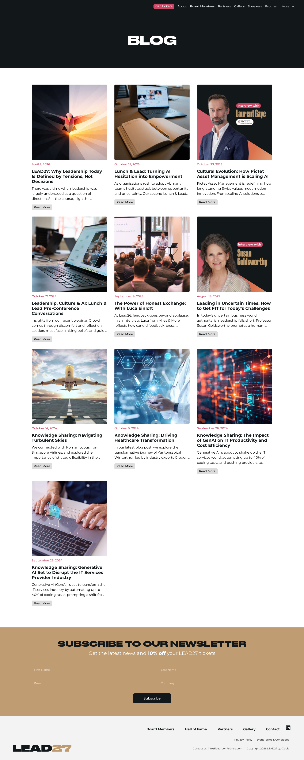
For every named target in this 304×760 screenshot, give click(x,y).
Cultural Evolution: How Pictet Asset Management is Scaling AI (233, 205)
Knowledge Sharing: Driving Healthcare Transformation (145, 468)
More (288, 6)
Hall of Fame (192, 729)
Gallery (239, 6)
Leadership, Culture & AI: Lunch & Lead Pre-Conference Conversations (69, 339)
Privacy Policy (243, 739)
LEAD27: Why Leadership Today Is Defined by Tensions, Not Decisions (67, 207)
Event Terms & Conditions (272, 739)
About (182, 6)
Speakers (255, 6)
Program (271, 6)
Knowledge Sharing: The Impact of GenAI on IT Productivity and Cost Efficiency (233, 471)
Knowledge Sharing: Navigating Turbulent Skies (67, 468)
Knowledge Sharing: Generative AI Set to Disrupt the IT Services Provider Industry (67, 602)
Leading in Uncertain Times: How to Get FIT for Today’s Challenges (234, 336)
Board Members (202, 6)
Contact (269, 729)
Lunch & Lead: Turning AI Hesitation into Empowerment (148, 205)
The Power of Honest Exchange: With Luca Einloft (150, 336)
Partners (224, 6)
